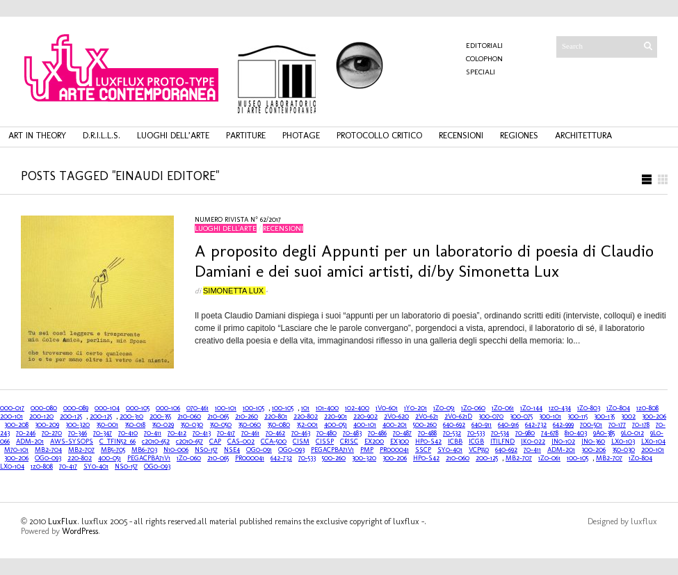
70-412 (177, 433)
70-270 (52, 433)
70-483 (352, 433)
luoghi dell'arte (226, 228)
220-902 (365, 416)
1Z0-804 (618, 408)
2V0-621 (426, 416)
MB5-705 (113, 450)
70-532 (452, 433)
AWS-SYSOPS (71, 441)
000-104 (107, 408)
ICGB (476, 441)
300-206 (654, 416)
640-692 (454, 425)
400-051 (335, 425)
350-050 (220, 425)
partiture (246, 135)
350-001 (107, 425)
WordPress (80, 531)
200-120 (41, 416)
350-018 (134, 425)
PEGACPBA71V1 (332, 450)
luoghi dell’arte (173, 135)
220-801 (275, 416)
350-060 (249, 425)
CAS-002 (241, 441)
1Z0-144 (531, 408)
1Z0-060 (473, 408)
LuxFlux (62, 521)
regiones (519, 135)
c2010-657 (189, 441)
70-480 (326, 433)
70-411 (152, 433)
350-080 (278, 425)
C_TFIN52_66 (117, 441)
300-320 (77, 425)
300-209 (47, 425)
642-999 (563, 425)
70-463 (300, 433)
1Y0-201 (415, 408)
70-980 (525, 433)
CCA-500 (273, 441)
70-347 (102, 433)
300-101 (550, 416)
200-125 (71, 416)
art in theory (37, 135)
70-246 (25, 433)
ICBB (455, 441)
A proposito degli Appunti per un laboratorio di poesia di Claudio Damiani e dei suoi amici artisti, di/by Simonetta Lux (424, 261)
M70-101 (16, 450)
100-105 (253, 408)
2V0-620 (396, 416)
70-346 (77, 433)
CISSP (325, 441)
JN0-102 (563, 441)
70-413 (202, 433)
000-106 (168, 408)
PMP (366, 450)
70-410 (128, 433)
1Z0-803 (588, 408)
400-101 (364, 425)
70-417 (226, 433)
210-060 (189, 416)
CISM (301, 441)
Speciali (480, 71)
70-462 (275, 433)
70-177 (617, 425)
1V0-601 (387, 408)
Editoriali (484, 45)
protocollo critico (379, 135)
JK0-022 (533, 441)
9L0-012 (632, 433)
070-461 (197, 408)
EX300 (399, 441)
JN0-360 (593, 441)
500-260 (425, 425)
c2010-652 (156, 441)
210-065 (218, 416)
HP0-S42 (428, 441)
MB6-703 (144, 450)
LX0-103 (623, 441)
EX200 (374, 441)
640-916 (508, 425)
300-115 (577, 416)
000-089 (75, 408)
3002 (628, 416)
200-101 (11, 416)
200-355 (160, 416)
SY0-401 (449, 450)
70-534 (500, 433)
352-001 (307, 425)
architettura (583, 135)
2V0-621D (458, 416)
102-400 (357, 408)
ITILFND (502, 441)
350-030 (191, 425)
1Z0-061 (503, 408)
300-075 (521, 416)
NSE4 (232, 450)
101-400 (327, 408)
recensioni (461, 135)
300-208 (16, 425)
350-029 (163, 425)
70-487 (402, 433)
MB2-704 (48, 450)
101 (305, 408)
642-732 (536, 425)
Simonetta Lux (234, 290)
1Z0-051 (444, 408)
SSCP (423, 450)
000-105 (138, 408)
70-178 (640, 425)
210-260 (246, 416)
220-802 (305, 416)
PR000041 (394, 450)
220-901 (335, 416)
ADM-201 (30, 441)
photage (301, 135)
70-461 (250, 433)
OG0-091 (259, 450)
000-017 (12, 408)
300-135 (604, 416)
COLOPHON (484, 58)
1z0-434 (560, 408)
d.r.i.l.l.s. (101, 135)
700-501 (591, 425)
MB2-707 (81, 450)
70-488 (427, 433)
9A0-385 (604, 433)
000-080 (44, 408)
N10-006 (175, 450)
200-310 (131, 416)
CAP (215, 441)
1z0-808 (647, 408)
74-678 (549, 433)
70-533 (476, 433)
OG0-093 (291, 450)
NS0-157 (206, 450)
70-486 (377, 433)
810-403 (576, 433)
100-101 (225, 408)
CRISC (349, 441)
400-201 (394, 425)
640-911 (481, 425)
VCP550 (479, 450)
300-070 (490, 416)
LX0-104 (653, 441)
